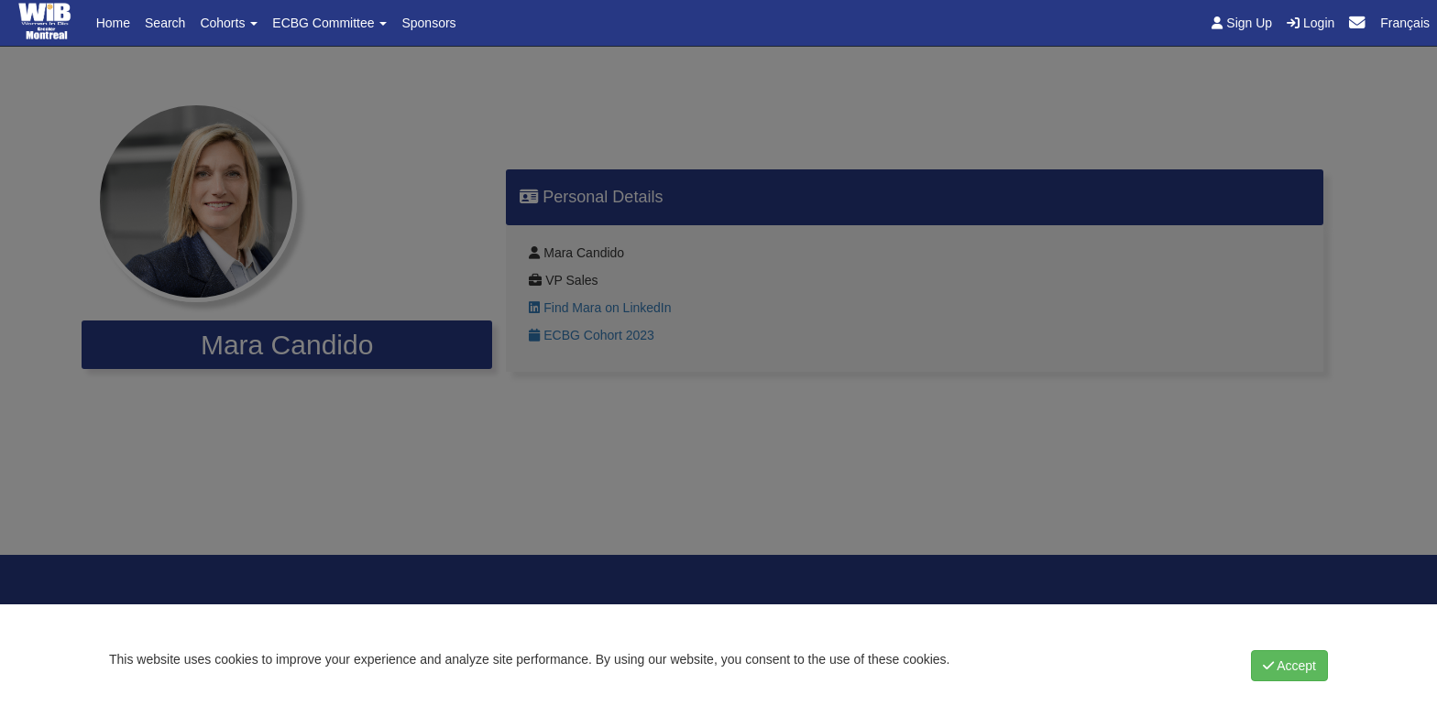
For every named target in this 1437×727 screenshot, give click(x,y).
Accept (1289, 665)
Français (1405, 23)
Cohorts (229, 23)
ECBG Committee (329, 23)
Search (165, 23)
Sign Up (1242, 23)
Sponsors (428, 23)
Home (113, 23)
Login (1310, 23)
